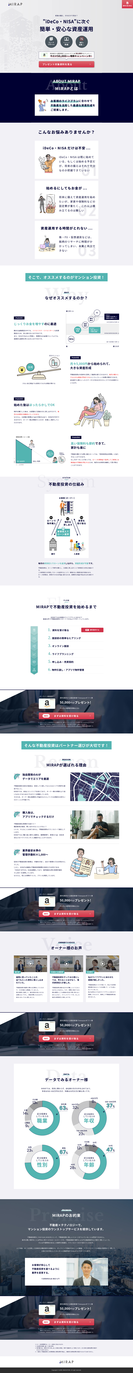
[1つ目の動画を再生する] (30, 963)
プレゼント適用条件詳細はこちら (69, 708)
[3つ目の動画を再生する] (102, 963)
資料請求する (92, 630)
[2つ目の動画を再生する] (66, 963)
